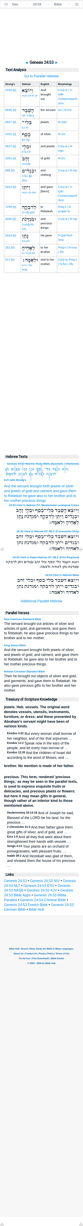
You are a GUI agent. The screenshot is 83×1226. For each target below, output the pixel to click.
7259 (8, 206)
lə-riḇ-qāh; (28, 212)
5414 (8, 186)
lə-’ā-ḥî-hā (28, 253)
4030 (8, 219)
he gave (29, 496)
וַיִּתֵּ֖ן (7, 469)
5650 (8, 110)
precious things (34, 501)
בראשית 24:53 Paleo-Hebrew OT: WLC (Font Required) (46, 557)
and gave (60, 491)
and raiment (42, 491)
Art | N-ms (65, 110)
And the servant (16, 486)
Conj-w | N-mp (67, 170)
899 (7, 170)
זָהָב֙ (24, 469)
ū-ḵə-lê (26, 151)
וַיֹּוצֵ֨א (65, 469)
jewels (56, 486)
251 (7, 247)
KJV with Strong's (15, 479)
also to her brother (51, 496)
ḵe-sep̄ (26, 139)
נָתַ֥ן (31, 474)
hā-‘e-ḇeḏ (28, 115)
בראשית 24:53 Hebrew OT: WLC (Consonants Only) (48, 531)
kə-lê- (25, 127)
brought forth (40, 486)
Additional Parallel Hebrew (41, 601)
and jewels (12, 491)
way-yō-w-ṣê (29, 95)
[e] (14, 90)
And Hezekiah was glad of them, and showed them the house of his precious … (41, 861)
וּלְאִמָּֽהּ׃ (10, 474)
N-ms (61, 134)
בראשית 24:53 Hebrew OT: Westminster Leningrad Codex (44, 505)
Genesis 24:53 (15, 881)
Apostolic (57, 463)
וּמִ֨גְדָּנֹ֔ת (39, 474)
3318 (8, 90)
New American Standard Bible (22, 619)
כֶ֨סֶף (39, 469)
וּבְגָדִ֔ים (15, 469)
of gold (27, 491)
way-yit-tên (29, 192)
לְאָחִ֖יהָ (22, 474)
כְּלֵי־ (47, 469)
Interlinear (72, 463)
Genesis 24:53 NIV (45, 881)
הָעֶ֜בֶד (56, 469)
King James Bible (15, 645)
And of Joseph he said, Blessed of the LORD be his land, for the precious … (40, 818)
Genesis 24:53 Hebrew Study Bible (28, 463)
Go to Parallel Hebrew (41, 76)
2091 (8, 158)
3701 (8, 134)
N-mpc (62, 122)
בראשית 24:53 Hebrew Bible (62, 575)
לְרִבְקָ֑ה (51, 474)
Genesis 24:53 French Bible (26, 905)
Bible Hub (36, 909)
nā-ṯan (26, 240)
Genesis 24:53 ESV (38, 886)
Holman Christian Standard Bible (24, 671)
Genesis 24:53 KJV (42, 890)
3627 (8, 122)
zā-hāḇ (26, 163)
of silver (68, 486)
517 (7, 259)
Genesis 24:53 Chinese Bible (43, 900)
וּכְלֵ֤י (31, 469)
